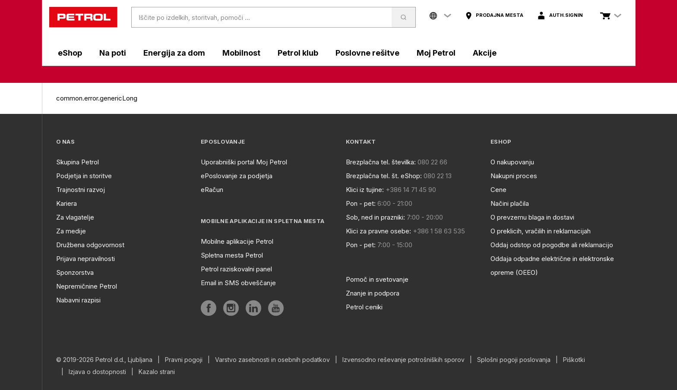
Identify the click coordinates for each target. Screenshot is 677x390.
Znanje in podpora (372, 293)
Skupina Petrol (77, 162)
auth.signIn (566, 15)
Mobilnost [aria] (241, 52)
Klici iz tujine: (365, 190)
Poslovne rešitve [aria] (367, 52)
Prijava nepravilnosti (85, 259)
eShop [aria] (70, 52)
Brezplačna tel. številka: (381, 162)
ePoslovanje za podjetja (236, 176)
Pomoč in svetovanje (377, 279)
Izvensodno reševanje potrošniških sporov (403, 359)
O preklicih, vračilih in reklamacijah (540, 231)
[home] (83, 17)
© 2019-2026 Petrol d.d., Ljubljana (104, 359)
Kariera (66, 203)
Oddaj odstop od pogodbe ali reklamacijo (551, 245)
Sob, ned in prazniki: (375, 217)
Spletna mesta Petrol (232, 255)
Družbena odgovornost (90, 245)
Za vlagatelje (75, 217)
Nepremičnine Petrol (86, 286)
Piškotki (574, 359)
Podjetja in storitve (84, 176)
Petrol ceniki (364, 307)
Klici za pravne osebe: (378, 231)
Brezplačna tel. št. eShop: (384, 176)
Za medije (71, 231)
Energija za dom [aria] (174, 52)
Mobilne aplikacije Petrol (237, 241)
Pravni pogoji (183, 359)
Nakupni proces (513, 176)
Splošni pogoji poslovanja (513, 359)
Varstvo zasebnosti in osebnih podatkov (272, 359)
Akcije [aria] (485, 52)
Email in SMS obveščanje (238, 283)
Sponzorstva (75, 272)
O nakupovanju (512, 162)
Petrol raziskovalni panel (236, 269)
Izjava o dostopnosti (97, 371)
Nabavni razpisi (78, 300)
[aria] (494, 15)
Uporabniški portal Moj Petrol (244, 162)
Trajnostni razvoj (80, 190)
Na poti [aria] (112, 52)
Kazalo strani (157, 371)
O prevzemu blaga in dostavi (532, 217)
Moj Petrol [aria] (436, 52)
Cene (498, 190)
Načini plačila (509, 203)
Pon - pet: (361, 203)
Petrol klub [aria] (298, 52)
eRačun (212, 190)
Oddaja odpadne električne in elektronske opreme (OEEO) (552, 266)
